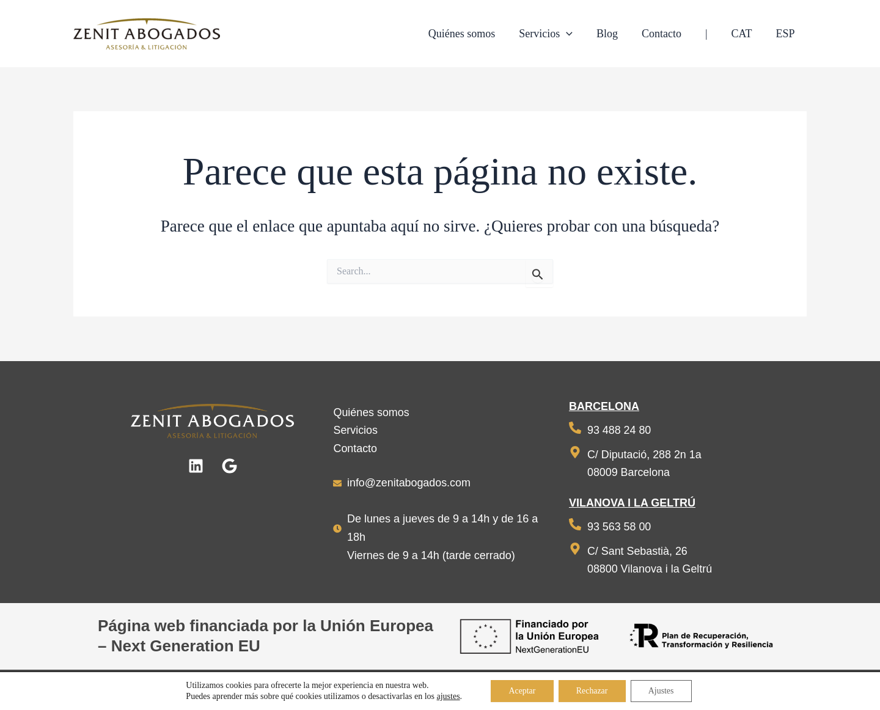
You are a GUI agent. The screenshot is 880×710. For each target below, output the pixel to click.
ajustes (446, 696)
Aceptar (520, 690)
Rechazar (592, 690)
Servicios (355, 429)
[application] (576, 33)
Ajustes (662, 690)
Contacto (355, 448)
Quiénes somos (371, 412)
